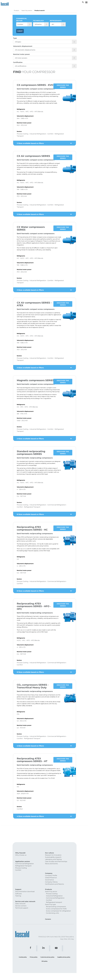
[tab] (44, 143)
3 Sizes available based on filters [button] (30, 143)
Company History (51, 878)
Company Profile (51, 871)
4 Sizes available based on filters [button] (30, 746)
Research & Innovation (53, 855)
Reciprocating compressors (56, 903)
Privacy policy (33, 950)
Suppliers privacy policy (63, 950)
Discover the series (63, 86)
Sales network (20, 902)
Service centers (20, 904)
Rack (17, 871)
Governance (49, 876)
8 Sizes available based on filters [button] (30, 514)
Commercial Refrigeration (24, 863)
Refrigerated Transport (23, 865)
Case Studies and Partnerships (56, 861)
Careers (48, 912)
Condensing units (52, 909)
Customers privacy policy (47, 950)
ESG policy (44, 954)
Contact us (19, 894)
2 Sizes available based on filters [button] (30, 439)
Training (18, 892)
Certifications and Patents (54, 880)
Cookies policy (23, 950)
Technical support (21, 907)
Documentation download (25, 888)
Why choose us (20, 855)
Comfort (18, 869)
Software (18, 890)
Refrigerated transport (54, 899)
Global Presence (51, 874)
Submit (20, 31)
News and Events (51, 863)
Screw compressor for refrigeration (58, 907)
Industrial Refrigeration (54, 892)
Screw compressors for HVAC (56, 905)
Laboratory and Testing (53, 859)
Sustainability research (53, 857)
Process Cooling (21, 867)
